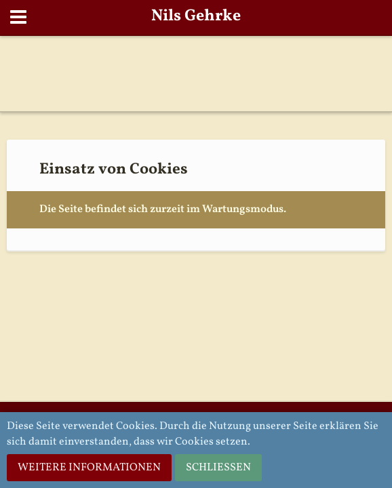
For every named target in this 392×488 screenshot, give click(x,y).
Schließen (218, 467)
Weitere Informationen (89, 467)
